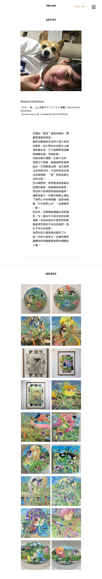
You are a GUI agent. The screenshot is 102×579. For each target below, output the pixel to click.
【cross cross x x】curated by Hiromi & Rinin (44, 114)
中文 (77, 7)
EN (83, 6)
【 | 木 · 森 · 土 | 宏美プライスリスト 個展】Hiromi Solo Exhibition (50, 109)
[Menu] (93, 6)
